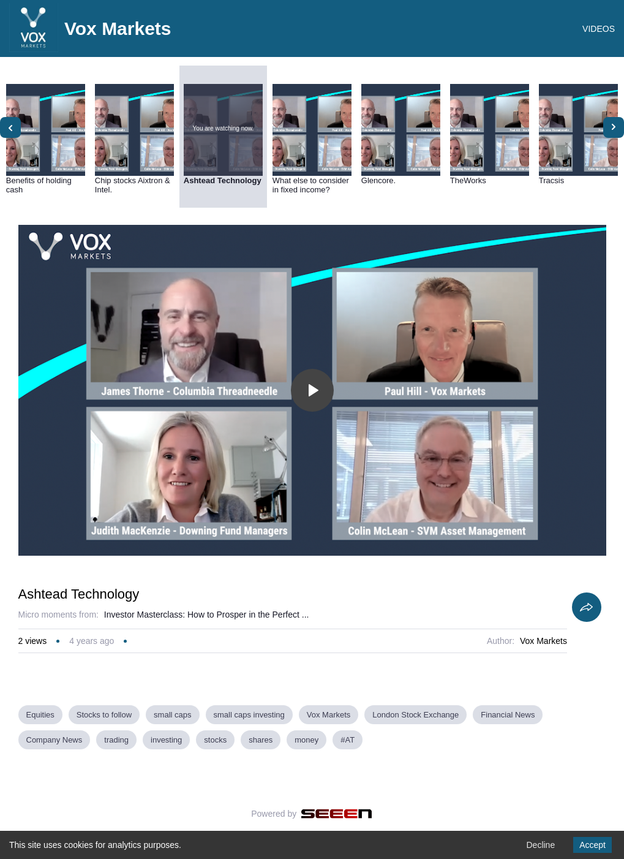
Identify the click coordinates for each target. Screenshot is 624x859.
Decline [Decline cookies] (540, 845)
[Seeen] (336, 813)
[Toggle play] (312, 390)
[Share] (586, 607)
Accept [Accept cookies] (592, 845)
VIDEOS (598, 29)
